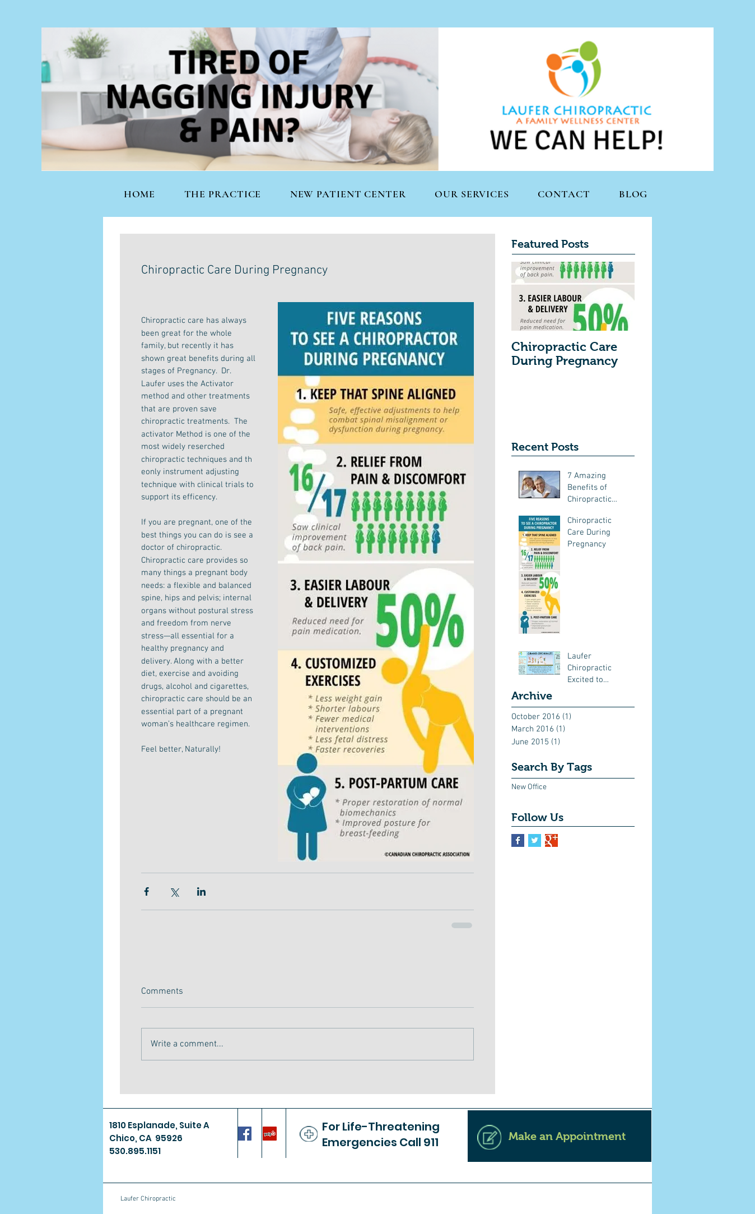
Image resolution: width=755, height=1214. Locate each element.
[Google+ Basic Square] (551, 840)
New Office (529, 787)
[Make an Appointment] (559, 1136)
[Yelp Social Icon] (270, 1134)
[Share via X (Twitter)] (174, 891)
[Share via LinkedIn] (201, 891)
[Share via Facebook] (146, 891)
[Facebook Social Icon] (244, 1134)
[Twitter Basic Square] (534, 840)
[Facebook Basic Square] (517, 840)
